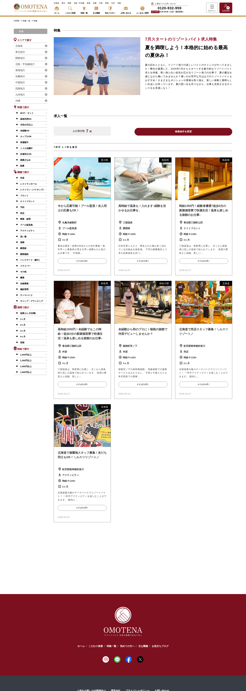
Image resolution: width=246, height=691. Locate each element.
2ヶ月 (22, 325)
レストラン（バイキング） (32, 189)
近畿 (94, 3)
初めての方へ (110, 9)
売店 (22, 213)
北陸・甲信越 (79, 3)
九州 (113, 3)
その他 (23, 272)
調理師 (23, 248)
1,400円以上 (26, 366)
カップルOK (26, 136)
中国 (101, 3)
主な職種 (96, 9)
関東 (69, 3)
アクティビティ (27, 230)
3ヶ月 (22, 331)
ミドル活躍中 (26, 148)
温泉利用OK (26, 119)
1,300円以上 (26, 360)
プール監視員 (26, 225)
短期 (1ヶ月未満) (28, 313)
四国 (107, 3)
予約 (22, 207)
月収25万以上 (26, 125)
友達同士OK (26, 154)
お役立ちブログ (160, 645)
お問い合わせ (126, 9)
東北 (63, 3)
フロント (24, 195)
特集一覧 (84, 9)
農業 (22, 277)
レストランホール (28, 184)
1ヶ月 (22, 319)
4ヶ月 (22, 336)
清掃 (22, 242)
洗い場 (23, 236)
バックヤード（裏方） (30, 260)
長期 (22, 342)
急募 (22, 166)
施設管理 (24, 289)
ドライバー (25, 266)
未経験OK (25, 130)
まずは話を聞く (82, 261)
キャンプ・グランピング (31, 301)
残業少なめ (25, 160)
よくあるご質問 (142, 9)
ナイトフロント (27, 201)
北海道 (56, 3)
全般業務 (24, 283)
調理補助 (24, 254)
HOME (17, 21)
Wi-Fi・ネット (27, 113)
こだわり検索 (70, 9)
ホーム (57, 9)
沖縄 (119, 3)
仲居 (22, 178)
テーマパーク (26, 295)
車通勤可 (24, 142)
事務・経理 (25, 219)
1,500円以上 (26, 372)
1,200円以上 (26, 355)
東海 (88, 3)
